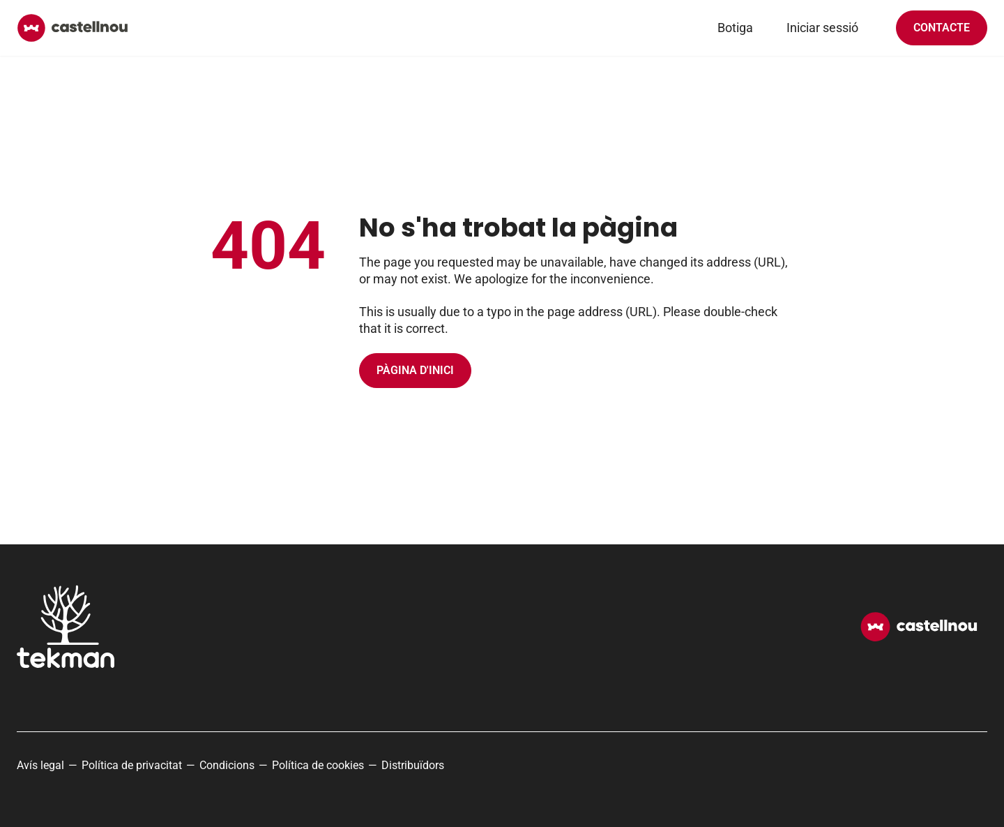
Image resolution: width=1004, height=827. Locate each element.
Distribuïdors (412, 765)
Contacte (941, 27)
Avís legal (40, 765)
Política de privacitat (132, 765)
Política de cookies (318, 765)
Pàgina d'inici (415, 370)
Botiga (735, 27)
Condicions (226, 765)
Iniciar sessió (822, 27)
